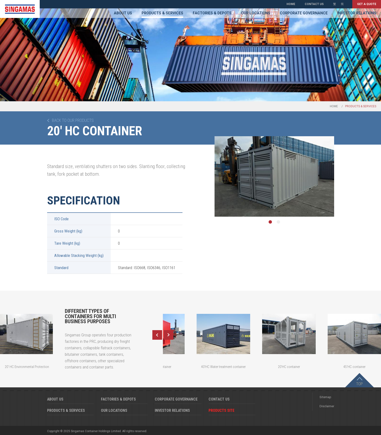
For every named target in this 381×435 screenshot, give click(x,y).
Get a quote (366, 4)
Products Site (221, 410)
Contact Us (314, 4)
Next (169, 335)
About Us (123, 13)
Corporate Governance (304, 13)
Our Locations (255, 13)
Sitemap (325, 397)
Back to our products (73, 120)
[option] (274, 176)
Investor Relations (356, 13)
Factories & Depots (212, 13)
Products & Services (162, 13)
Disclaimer (327, 406)
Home (291, 4)
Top (359, 383)
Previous (157, 335)
